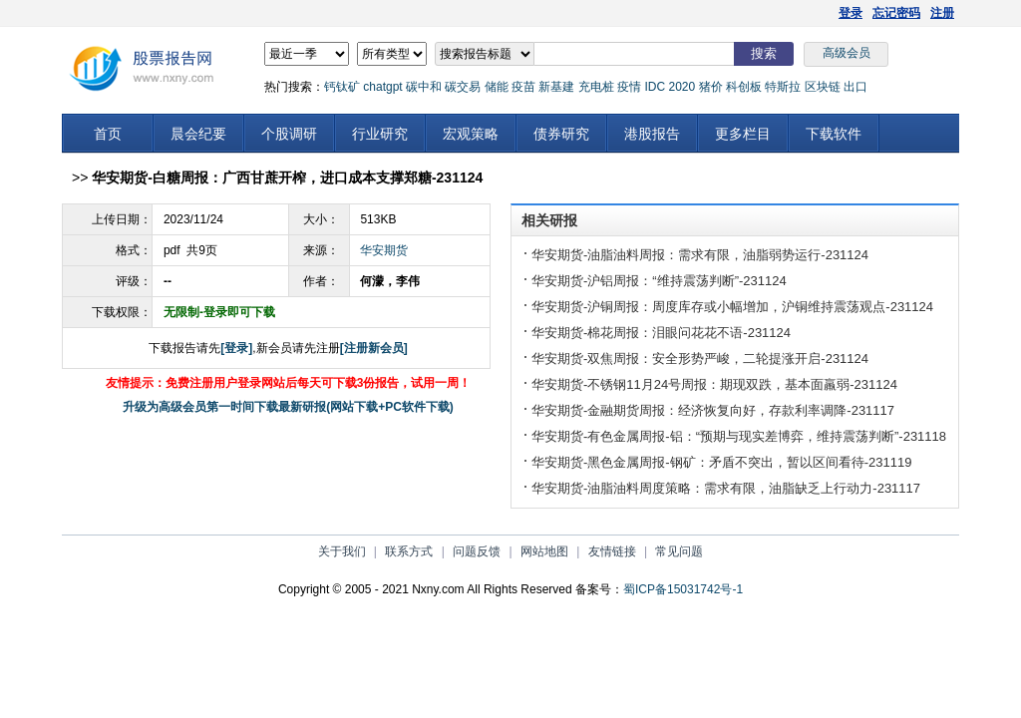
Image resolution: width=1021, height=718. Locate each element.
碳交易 (463, 87)
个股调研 (289, 134)
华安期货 (384, 250)
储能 (497, 87)
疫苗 (523, 87)
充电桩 (596, 87)
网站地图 (544, 551)
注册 (942, 13)
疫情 (629, 87)
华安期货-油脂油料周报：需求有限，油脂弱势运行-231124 (699, 254)
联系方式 (409, 551)
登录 (850, 13)
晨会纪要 (198, 134)
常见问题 (679, 551)
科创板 (744, 87)
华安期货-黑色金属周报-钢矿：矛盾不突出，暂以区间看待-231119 (721, 462)
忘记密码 (896, 13)
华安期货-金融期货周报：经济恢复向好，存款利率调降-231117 (712, 410)
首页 (108, 134)
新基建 (556, 87)
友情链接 (612, 551)
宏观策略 (471, 134)
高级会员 (846, 53)
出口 (855, 87)
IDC (654, 87)
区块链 (823, 87)
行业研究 (380, 134)
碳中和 (424, 87)
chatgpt (382, 87)
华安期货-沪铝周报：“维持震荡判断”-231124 (659, 280)
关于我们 (342, 551)
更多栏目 (743, 134)
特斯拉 (783, 87)
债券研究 (561, 134)
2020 (681, 87)
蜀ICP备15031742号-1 (683, 589)
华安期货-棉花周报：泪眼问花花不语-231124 (661, 332)
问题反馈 (477, 551)
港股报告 (652, 134)
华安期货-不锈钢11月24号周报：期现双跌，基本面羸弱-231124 (714, 384)
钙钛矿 (342, 87)
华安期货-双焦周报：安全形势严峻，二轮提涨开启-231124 (699, 358)
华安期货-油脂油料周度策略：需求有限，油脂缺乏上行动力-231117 (725, 488)
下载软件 (833, 134)
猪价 (711, 87)
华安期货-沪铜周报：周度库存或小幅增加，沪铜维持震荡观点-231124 (732, 306)
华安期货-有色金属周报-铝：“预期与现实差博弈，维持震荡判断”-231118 (738, 436)
